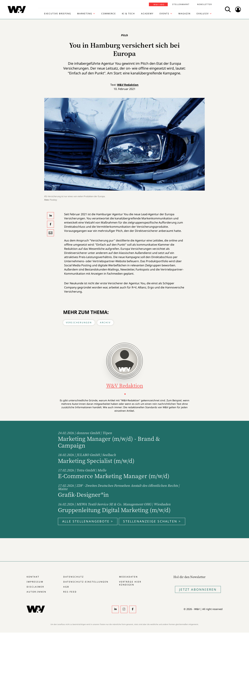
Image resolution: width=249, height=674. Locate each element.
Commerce (108, 13)
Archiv (105, 322)
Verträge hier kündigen (130, 583)
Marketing (84, 13)
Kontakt (33, 576)
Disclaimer (35, 586)
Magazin (184, 13)
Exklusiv (203, 13)
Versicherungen (79, 322)
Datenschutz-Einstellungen (85, 581)
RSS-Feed (70, 591)
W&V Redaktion (128, 85)
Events (164, 13)
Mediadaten (128, 576)
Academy (147, 13)
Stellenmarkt (181, 4)
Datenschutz (73, 576)
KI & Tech (128, 13)
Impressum (35, 581)
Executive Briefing (57, 13)
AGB (66, 586)
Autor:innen (36, 591)
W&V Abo (159, 4)
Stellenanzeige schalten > (152, 521)
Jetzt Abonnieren (198, 589)
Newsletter (204, 4)
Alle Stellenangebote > (87, 521)
